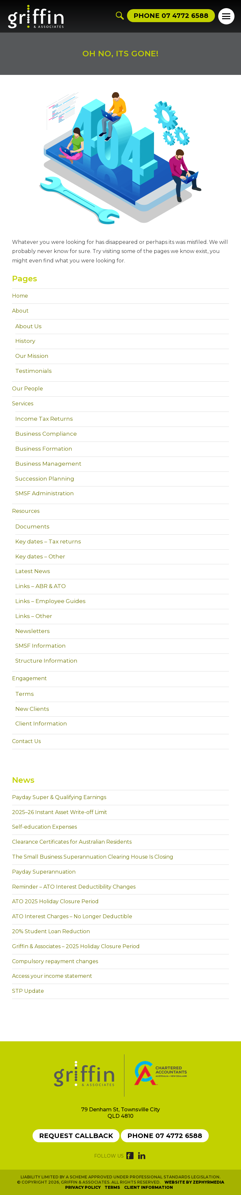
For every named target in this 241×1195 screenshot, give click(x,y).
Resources (25, 511)
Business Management (48, 463)
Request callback (76, 1136)
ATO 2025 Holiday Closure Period (55, 901)
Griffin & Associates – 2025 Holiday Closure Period (76, 946)
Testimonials (33, 371)
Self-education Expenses (44, 827)
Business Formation (43, 448)
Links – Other (33, 616)
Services (22, 404)
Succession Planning (44, 478)
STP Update (28, 991)
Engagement (29, 678)
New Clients (32, 709)
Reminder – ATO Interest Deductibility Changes (73, 887)
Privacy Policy (83, 1187)
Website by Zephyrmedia (194, 1182)
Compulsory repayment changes (55, 961)
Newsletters (32, 631)
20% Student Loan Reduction (51, 931)
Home (20, 296)
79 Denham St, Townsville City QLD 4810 (120, 1112)
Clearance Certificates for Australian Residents (72, 842)
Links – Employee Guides (50, 601)
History (25, 341)
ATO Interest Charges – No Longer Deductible (72, 916)
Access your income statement (52, 976)
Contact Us (26, 741)
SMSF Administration (44, 493)
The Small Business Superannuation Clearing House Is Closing (92, 857)
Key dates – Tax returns (48, 541)
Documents (32, 526)
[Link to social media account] (130, 1157)
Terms (24, 694)
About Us (28, 326)
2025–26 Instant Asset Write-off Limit (59, 812)
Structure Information (46, 660)
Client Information (41, 723)
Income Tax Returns (44, 418)
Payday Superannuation (44, 872)
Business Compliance (46, 433)
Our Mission (32, 356)
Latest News (32, 571)
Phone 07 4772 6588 (164, 1136)
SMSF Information (40, 645)
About (20, 311)
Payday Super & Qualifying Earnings (59, 797)
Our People (27, 389)
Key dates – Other (40, 556)
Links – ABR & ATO (40, 586)
